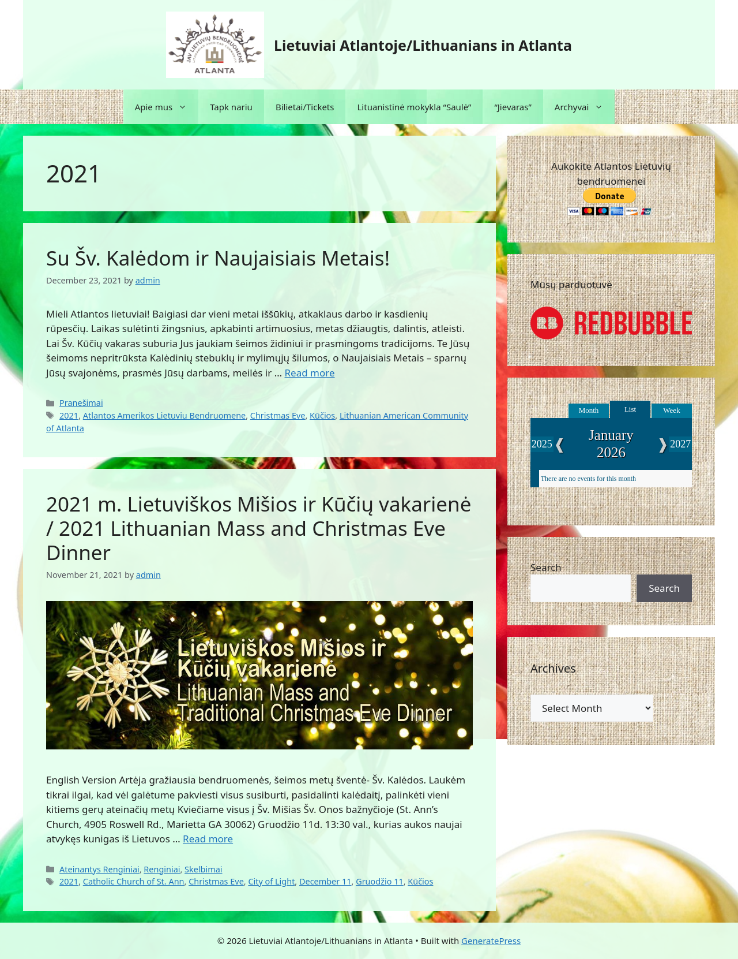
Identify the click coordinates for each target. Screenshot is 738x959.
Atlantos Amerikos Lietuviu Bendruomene (164, 415)
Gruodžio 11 (380, 881)
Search (546, 567)
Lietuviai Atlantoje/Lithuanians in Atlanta (423, 45)
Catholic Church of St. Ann (133, 881)
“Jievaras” (512, 107)
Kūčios (322, 415)
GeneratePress (491, 940)
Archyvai (585, 106)
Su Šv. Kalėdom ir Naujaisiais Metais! (218, 257)
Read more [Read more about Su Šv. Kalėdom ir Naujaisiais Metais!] (310, 372)
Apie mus (167, 106)
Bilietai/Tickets (305, 107)
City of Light (271, 881)
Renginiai (162, 869)
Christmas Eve (278, 415)
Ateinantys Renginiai (99, 869)
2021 (68, 415)
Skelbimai (203, 869)
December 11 (325, 881)
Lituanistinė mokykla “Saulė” (414, 107)
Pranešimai (81, 402)
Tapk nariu (231, 107)
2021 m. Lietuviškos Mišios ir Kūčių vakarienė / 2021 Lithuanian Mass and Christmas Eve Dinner (258, 528)
